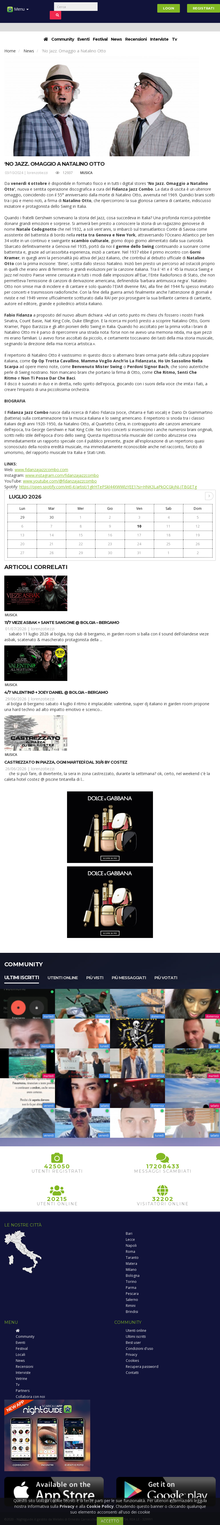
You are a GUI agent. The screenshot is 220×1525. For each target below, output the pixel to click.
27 (22, 552)
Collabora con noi (30, 1396)
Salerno (132, 1299)
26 (198, 544)
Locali (20, 1354)
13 (22, 535)
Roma (130, 1251)
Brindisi (132, 1311)
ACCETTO (110, 1521)
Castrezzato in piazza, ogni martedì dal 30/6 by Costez (65, 762)
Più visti (94, 977)
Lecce (130, 1239)
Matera (131, 1263)
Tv (174, 39)
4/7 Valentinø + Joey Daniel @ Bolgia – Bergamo (56, 692)
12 (198, 526)
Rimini (130, 1305)
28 (52, 552)
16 (110, 535)
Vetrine (21, 1378)
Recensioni (136, 39)
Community (62, 39)
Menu (18, 11)
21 (52, 544)
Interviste (159, 39)
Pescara (132, 1293)
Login (168, 8)
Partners (23, 1390)
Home (10, 51)
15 (81, 535)
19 (198, 535)
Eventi (83, 39)
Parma (131, 1287)
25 (168, 544)
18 (168, 535)
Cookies (132, 1360)
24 (139, 544)
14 (52, 535)
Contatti (132, 1372)
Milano (131, 1269)
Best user (133, 1342)
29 (22, 517)
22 (81, 544)
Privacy (131, 1354)
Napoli (131, 1245)
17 (139, 535)
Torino (131, 1281)
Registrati (203, 8)
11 (168, 526)
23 (110, 544)
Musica (86, 172)
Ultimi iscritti (21, 977)
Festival (100, 39)
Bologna (133, 1275)
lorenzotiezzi (37, 172)
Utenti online (63, 977)
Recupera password (142, 1366)
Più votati (165, 977)
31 (139, 552)
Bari (129, 1233)
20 (22, 544)
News (116, 39)
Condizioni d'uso (139, 1348)
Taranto (132, 1257)
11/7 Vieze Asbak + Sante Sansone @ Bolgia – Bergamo (61, 622)
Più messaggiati (129, 977)
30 (52, 517)
